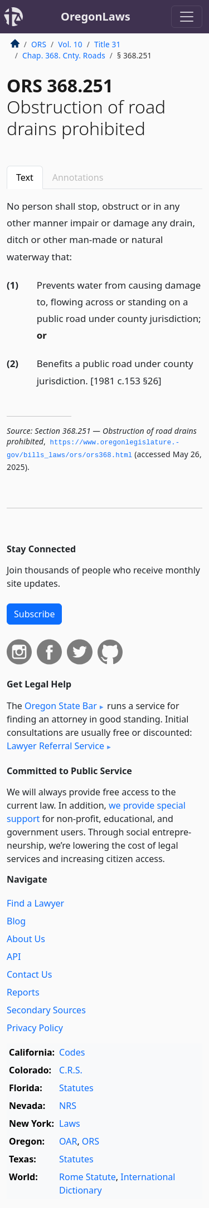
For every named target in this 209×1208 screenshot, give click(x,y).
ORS (38, 44)
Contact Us (29, 974)
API (14, 956)
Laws (69, 1123)
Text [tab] (24, 177)
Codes (72, 1052)
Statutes (76, 1088)
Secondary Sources (46, 1010)
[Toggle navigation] (186, 17)
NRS (67, 1106)
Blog (16, 921)
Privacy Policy (35, 1028)
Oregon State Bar (61, 706)
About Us (26, 939)
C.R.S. (70, 1070)
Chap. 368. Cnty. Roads (63, 55)
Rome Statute (87, 1177)
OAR (68, 1141)
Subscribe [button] (34, 614)
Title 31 (107, 44)
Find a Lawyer (35, 903)
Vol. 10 (70, 44)
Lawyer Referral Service (55, 746)
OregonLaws (95, 16)
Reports (23, 992)
